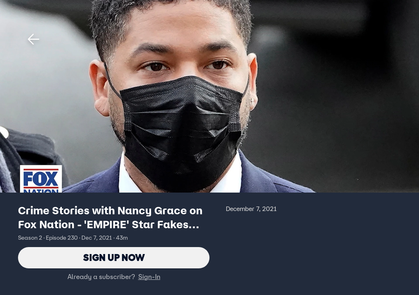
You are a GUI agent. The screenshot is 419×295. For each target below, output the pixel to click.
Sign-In (149, 276)
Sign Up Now (114, 257)
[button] (33, 39)
